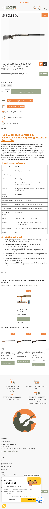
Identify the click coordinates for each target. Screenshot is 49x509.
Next (47, 349)
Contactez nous (5, 461)
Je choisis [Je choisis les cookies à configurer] (11, 499)
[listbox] (24, 86)
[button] (4, 506)
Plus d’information (7, 273)
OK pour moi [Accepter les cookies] (31, 499)
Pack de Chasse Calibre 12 (23, 310)
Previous (2, 349)
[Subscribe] (43, 491)
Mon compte (40, 8)
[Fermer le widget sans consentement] (31, 475)
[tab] (24, 128)
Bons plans (24, 2)
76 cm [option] (9, 85)
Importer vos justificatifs (16, 106)
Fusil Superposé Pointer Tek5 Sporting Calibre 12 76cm (8, 353)
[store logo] (11, 8)
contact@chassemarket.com (9, 451)
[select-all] (32, 285)
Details (3, 128)
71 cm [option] (3, 85)
